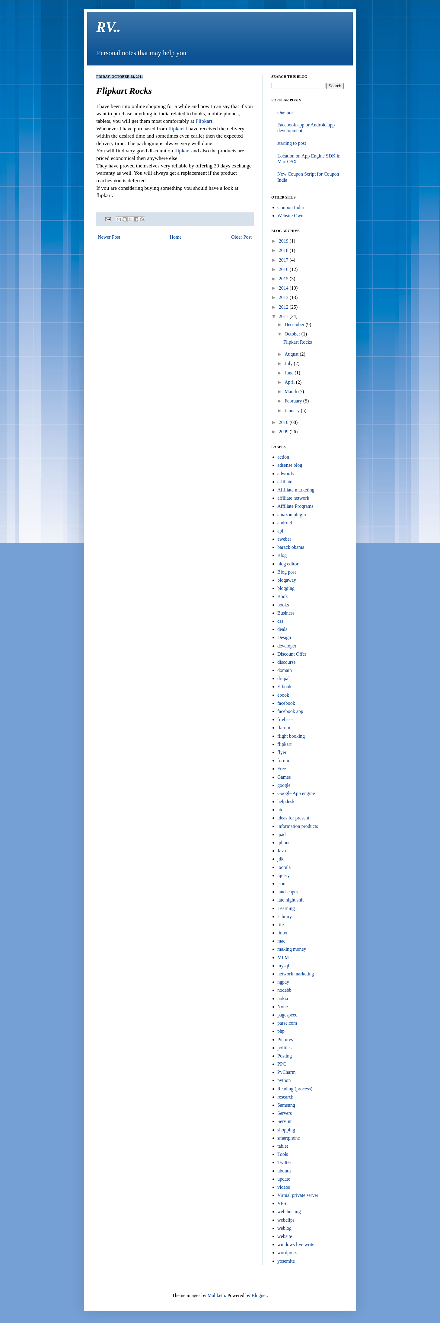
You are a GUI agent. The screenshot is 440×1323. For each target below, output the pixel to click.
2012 (284, 307)
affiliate (284, 481)
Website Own (290, 215)
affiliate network (293, 498)
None (282, 1006)
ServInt (284, 1121)
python (284, 1080)
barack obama (290, 547)
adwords (285, 473)
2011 (284, 316)
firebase (285, 719)
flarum (283, 727)
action (283, 457)
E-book (284, 686)
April (290, 382)
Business (286, 612)
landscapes (287, 891)
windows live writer (296, 1244)
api (280, 530)
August (292, 354)
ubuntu (284, 1170)
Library (284, 916)
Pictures (285, 1039)
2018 (284, 250)
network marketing (295, 973)
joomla (284, 867)
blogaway (286, 580)
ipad (281, 834)
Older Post (241, 237)
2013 (284, 297)
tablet (282, 1146)
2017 (284, 259)
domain (284, 670)
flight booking (291, 736)
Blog (282, 555)
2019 (284, 240)
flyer (281, 752)
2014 (284, 288)
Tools (282, 1154)
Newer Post (109, 237)
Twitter (284, 1162)
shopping (286, 1129)
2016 (284, 269)
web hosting (289, 1211)
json (281, 883)
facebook (286, 703)
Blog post (286, 571)
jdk (280, 858)
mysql (283, 965)
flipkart (176, 129)
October (293, 333)
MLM (283, 957)
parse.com (287, 1023)
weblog (284, 1228)
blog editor (287, 563)
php (281, 1031)
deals (282, 629)
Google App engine (296, 793)
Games (284, 777)
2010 (284, 422)
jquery (283, 875)
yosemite (286, 1261)
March (291, 391)
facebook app (290, 711)
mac (281, 940)
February (294, 400)
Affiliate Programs (295, 506)
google (284, 785)
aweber (284, 539)
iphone (284, 842)
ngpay (283, 981)
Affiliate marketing (295, 489)
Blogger (259, 1295)
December (295, 324)
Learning (286, 908)
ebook (283, 695)
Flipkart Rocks (297, 342)
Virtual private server (297, 1195)
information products (297, 826)
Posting (284, 1055)
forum (283, 760)
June (290, 372)
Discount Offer (291, 654)
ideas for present (293, 817)
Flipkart (204, 121)
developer (286, 645)
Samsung (286, 1105)
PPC (281, 1064)
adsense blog (289, 465)
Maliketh (216, 1295)
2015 (284, 278)
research (285, 1096)
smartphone (288, 1137)
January (293, 410)
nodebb (284, 990)
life (280, 924)
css (280, 621)
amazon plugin (291, 514)
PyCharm (286, 1072)
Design (284, 637)
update (283, 1178)
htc (280, 809)
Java (281, 850)
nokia (282, 998)
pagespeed (287, 1014)
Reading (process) (294, 1088)
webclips (286, 1220)
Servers (284, 1113)
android (284, 522)
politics (284, 1047)
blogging (286, 588)
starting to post (291, 143)
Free (281, 768)
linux (282, 932)
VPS (281, 1203)
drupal (283, 678)
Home (176, 237)
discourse (286, 662)
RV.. (108, 27)
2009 (284, 431)
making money (291, 949)
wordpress (287, 1252)
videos (283, 1187)
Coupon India (290, 207)
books (283, 604)
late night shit (290, 899)
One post (286, 112)
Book (282, 596)
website (284, 1236)
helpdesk (286, 801)
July (289, 363)
